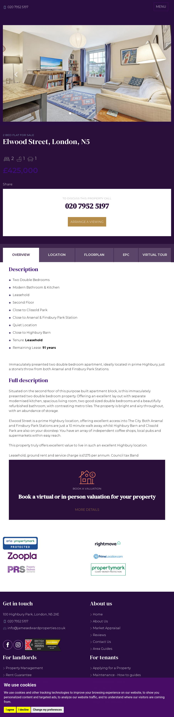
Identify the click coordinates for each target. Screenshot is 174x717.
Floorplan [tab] (94, 256)
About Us (99, 622)
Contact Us (100, 643)
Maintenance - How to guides (115, 676)
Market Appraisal (105, 629)
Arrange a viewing (87, 222)
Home (96, 615)
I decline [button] (23, 709)
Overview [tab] (21, 256)
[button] (15, 73)
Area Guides (101, 650)
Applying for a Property (110, 669)
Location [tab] (57, 256)
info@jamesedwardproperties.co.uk (36, 629)
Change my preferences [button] (47, 709)
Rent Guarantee (17, 676)
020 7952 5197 (18, 7)
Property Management (23, 669)
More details (87, 511)
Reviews (98, 636)
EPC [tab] (126, 256)
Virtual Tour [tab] (155, 256)
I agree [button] (10, 709)
